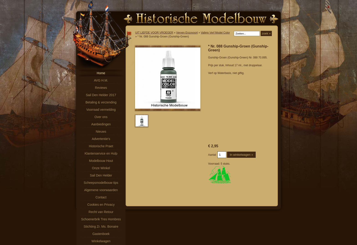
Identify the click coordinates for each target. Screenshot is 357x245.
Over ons (100, 117)
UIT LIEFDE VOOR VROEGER (154, 32)
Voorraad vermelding (101, 109)
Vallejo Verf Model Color (215, 32)
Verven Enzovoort (187, 32)
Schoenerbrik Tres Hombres (101, 219)
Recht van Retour (101, 212)
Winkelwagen (101, 241)
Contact (100, 197)
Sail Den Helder (101, 175)
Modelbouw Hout (101, 161)
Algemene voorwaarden (101, 190)
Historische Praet (101, 146)
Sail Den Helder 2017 (101, 95)
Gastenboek (101, 234)
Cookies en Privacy (101, 204)
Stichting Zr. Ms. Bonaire (101, 226)
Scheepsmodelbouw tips (101, 182)
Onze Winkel (101, 168)
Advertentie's (101, 139)
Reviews (101, 88)
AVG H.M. (101, 80)
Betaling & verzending (100, 102)
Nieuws (101, 131)
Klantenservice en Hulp (101, 153)
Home (101, 73)
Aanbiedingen (101, 124)
